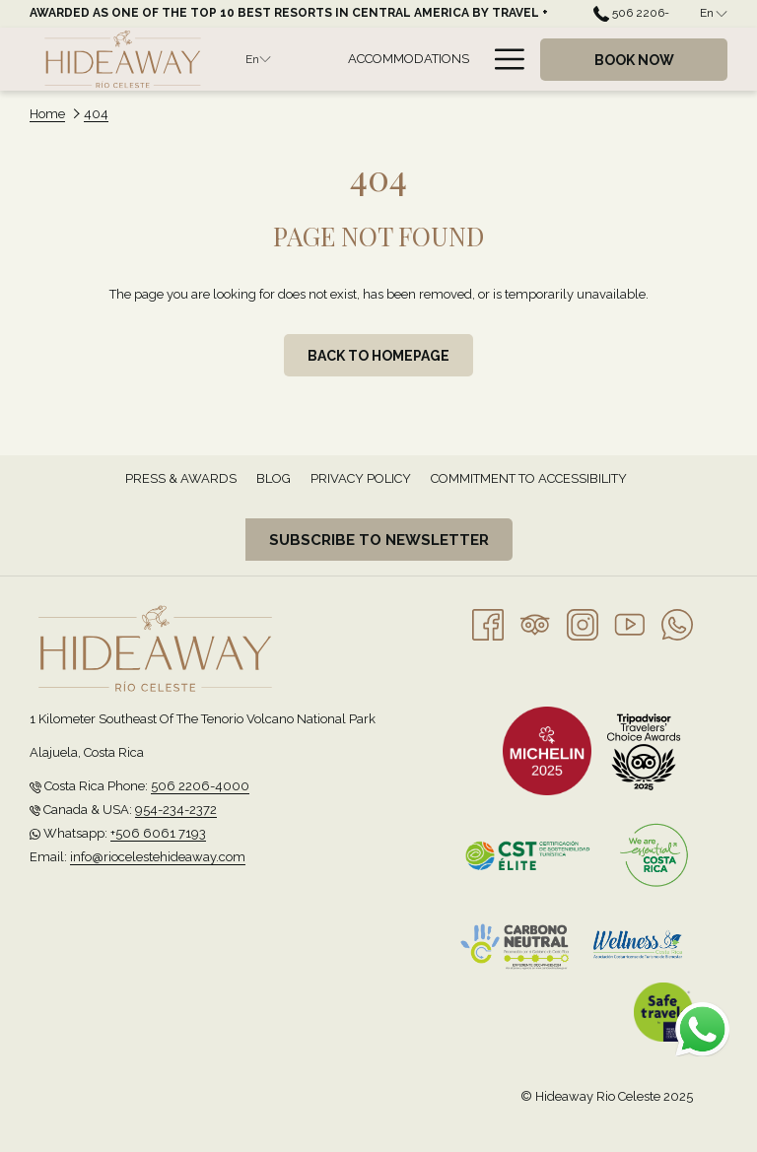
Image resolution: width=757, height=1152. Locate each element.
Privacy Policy (360, 478)
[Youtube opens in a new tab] (630, 623)
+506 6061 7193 (158, 833)
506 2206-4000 (200, 786)
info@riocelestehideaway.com (157, 856)
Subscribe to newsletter (379, 540)
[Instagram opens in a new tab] (582, 623)
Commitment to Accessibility (529, 478)
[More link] (502, 59)
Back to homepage (378, 356)
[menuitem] (408, 59)
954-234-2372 (176, 809)
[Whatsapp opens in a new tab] (677, 623)
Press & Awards (181, 478)
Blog (273, 478)
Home (47, 113)
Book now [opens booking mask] (634, 60)
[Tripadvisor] (535, 623)
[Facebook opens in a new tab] (488, 623)
